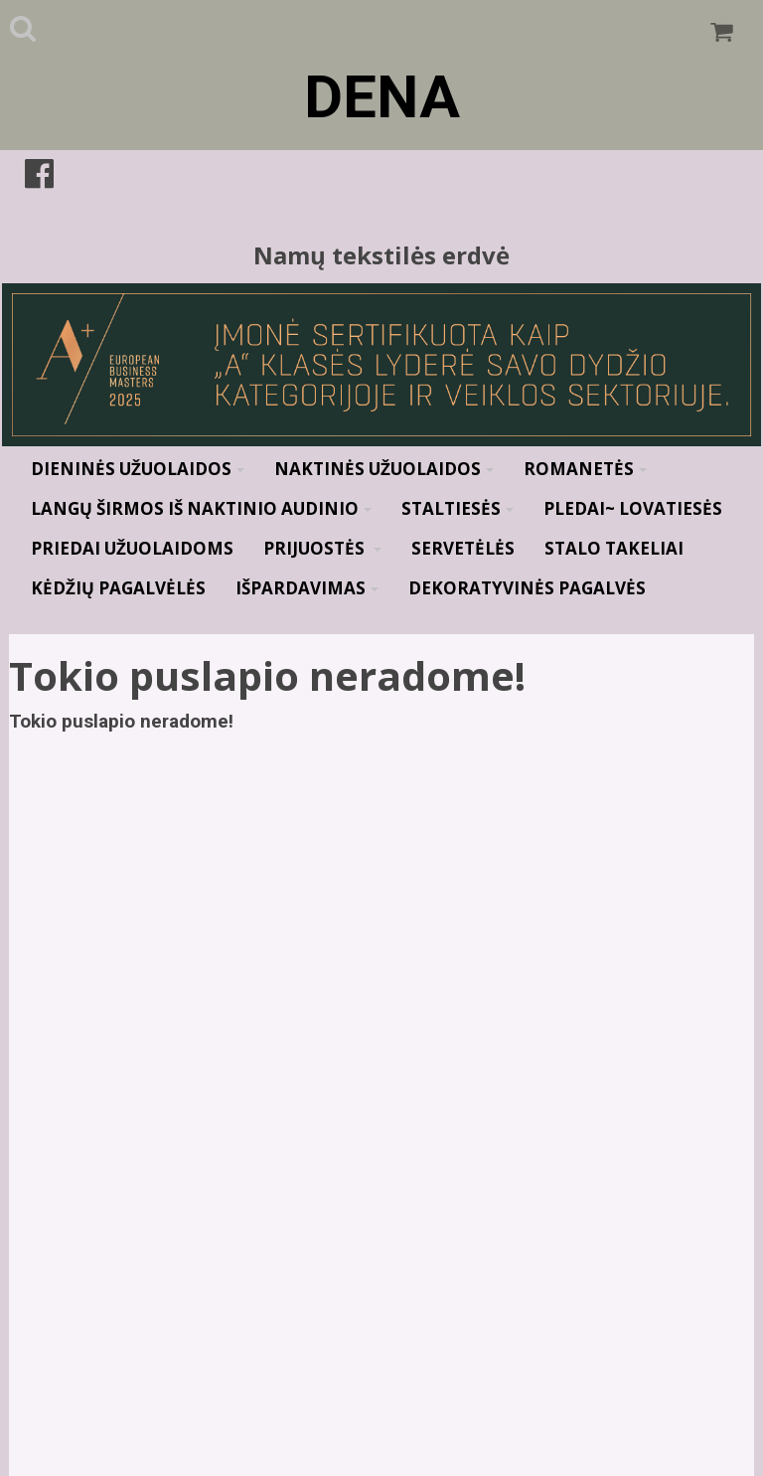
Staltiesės (457, 508)
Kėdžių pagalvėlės (118, 587)
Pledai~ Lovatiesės (632, 508)
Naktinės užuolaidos (384, 468)
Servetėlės (463, 548)
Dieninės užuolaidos (137, 468)
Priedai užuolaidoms (132, 548)
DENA (382, 97)
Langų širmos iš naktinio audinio (201, 508)
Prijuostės (322, 548)
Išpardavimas (307, 587)
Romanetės (585, 468)
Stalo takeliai (614, 548)
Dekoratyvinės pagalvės (527, 587)
